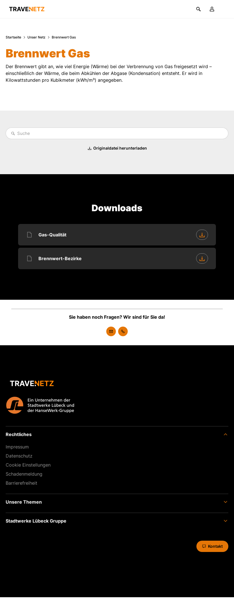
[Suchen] (198, 9)
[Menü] (225, 9)
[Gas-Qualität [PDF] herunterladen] (117, 234)
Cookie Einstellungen (28, 465)
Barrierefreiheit (21, 483)
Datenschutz (19, 456)
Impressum (17, 447)
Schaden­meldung (24, 474)
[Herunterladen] (202, 235)
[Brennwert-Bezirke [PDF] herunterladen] (117, 258)
